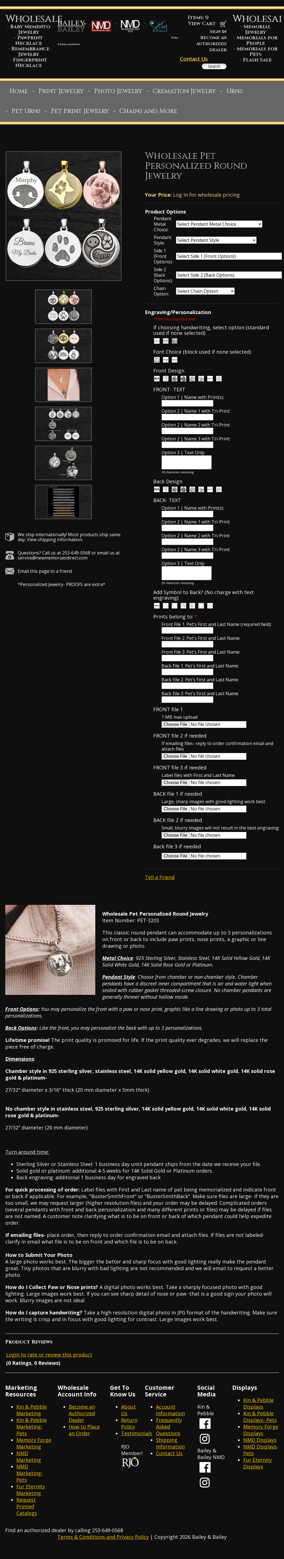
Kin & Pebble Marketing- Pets (31, 1434)
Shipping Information (170, 1451)
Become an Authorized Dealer (211, 44)
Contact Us (194, 58)
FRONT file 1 (168, 717)
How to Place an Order (84, 1437)
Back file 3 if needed (177, 854)
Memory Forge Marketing (33, 1451)
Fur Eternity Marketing (30, 1497)
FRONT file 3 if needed (179, 775)
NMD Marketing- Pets (29, 1481)
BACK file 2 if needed (177, 828)
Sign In (218, 32)
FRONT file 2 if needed (179, 744)
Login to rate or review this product (49, 1362)
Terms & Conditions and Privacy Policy (103, 1544)
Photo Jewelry (118, 94)
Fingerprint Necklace (30, 62)
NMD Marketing (28, 1464)
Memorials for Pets (257, 51)
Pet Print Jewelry (80, 114)
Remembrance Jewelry (30, 51)
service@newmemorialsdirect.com (53, 561)
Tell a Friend (160, 885)
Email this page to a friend (45, 574)
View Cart (207, 23)
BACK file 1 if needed (177, 802)
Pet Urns (26, 114)
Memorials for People (257, 40)
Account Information (170, 1417)
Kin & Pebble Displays (258, 1411)
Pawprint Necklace (29, 40)
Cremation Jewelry (184, 94)
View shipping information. (55, 542)
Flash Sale (257, 59)
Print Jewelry (61, 94)
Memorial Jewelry (257, 29)
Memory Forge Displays (260, 1437)
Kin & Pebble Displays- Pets (260, 1424)
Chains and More (148, 114)
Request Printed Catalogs (26, 1514)
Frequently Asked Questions (169, 1434)
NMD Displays (260, 1447)
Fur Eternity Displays (257, 1471)
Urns (234, 94)
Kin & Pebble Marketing (31, 1417)
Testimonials (136, 1441)
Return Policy (129, 1431)
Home (18, 94)
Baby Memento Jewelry (30, 29)
